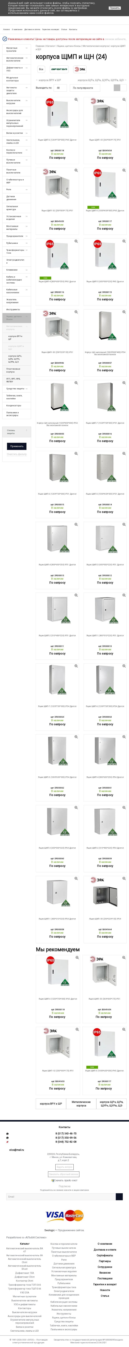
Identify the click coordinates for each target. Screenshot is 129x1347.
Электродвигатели (15, 261)
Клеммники (12, 270)
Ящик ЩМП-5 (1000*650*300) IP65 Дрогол (105, 211)
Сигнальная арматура (12, 208)
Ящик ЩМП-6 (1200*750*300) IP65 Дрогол (57, 140)
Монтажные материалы (12, 227)
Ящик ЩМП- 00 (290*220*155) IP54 (105, 919)
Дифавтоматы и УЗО (14, 69)
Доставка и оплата (32, 29)
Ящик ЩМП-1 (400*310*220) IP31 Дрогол (105, 635)
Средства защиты (15, 388)
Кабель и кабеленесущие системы (14, 280)
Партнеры (105, 1261)
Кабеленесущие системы (64, 1302)
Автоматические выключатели (14, 59)
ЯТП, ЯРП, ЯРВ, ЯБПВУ (13, 380)
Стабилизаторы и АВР (15, 181)
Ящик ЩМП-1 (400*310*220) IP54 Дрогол (57, 919)
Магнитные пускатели (11, 49)
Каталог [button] (6, 29)
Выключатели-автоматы (25, 1300)
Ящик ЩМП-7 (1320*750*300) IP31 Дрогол (105, 423)
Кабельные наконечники (12, 291)
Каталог (24, 1243)
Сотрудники (105, 1267)
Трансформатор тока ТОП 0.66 (24, 1285)
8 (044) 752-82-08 (66, 1141)
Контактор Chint (24, 1281)
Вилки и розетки (14, 133)
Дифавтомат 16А (24, 1273)
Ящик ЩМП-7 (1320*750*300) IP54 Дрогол (57, 706)
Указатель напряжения (12, 301)
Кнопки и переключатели (14, 151)
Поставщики (105, 1278)
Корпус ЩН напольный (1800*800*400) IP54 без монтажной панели (105, 353)
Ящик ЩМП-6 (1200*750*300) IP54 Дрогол (105, 706)
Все (41, 69)
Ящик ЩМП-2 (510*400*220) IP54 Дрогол (105, 848)
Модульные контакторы (12, 79)
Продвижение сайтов (71, 1230)
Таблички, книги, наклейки (14, 397)
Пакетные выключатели (13, 171)
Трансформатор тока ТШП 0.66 (24, 1288)
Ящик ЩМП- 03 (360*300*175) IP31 (105, 140)
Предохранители (14, 236)
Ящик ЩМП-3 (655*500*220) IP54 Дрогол (57, 848)
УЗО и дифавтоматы (24, 1304)
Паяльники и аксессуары (12, 414)
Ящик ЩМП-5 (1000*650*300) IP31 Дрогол (105, 494)
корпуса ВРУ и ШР (50, 80)
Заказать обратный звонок (63, 1174)
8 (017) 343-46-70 (66, 1133)
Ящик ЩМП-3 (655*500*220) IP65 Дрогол (105, 281)
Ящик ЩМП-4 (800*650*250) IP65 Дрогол (57, 281)
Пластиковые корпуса (13, 370)
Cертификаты (105, 1255)
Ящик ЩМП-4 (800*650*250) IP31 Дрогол (57, 565)
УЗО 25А (24, 1292)
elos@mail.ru (16, 1149)
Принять (115, 8)
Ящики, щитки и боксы (13, 318)
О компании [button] (17, 29)
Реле (8, 189)
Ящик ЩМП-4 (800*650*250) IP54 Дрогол (105, 777)
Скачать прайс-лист (64, 1180)
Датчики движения (11, 198)
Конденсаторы (13, 405)
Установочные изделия (13, 217)
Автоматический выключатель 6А (24, 1255)
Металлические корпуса (81, 1104)
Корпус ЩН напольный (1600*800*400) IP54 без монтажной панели (57, 424)
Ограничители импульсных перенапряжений (14, 123)
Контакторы (24, 1308)
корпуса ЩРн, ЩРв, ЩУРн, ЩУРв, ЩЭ (101, 80)
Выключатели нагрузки (13, 101)
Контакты (73, 29)
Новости (105, 1290)
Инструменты (13, 309)
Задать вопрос (65, 1167)
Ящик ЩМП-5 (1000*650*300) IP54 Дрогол (57, 777)
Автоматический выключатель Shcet (24, 1267)
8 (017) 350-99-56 (66, 1137)
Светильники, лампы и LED (13, 141)
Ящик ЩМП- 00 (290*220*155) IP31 (57, 352)
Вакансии (104, 1272)
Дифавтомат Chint (25, 1277)
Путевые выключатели (13, 161)
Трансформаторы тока (15, 251)
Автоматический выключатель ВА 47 (24, 1250)
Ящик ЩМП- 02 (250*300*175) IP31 (57, 211)
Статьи (64, 29)
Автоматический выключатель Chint (24, 1260)
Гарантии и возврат (50, 29)
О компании (105, 1243)
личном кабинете (115, 38)
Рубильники (12, 243)
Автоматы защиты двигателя (11, 90)
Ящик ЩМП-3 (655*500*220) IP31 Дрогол (105, 565)
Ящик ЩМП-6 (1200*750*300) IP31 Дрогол (57, 494)
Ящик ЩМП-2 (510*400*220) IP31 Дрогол (57, 635)
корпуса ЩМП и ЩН (16, 347)
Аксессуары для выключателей (14, 111)
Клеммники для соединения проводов (64, 1296)
